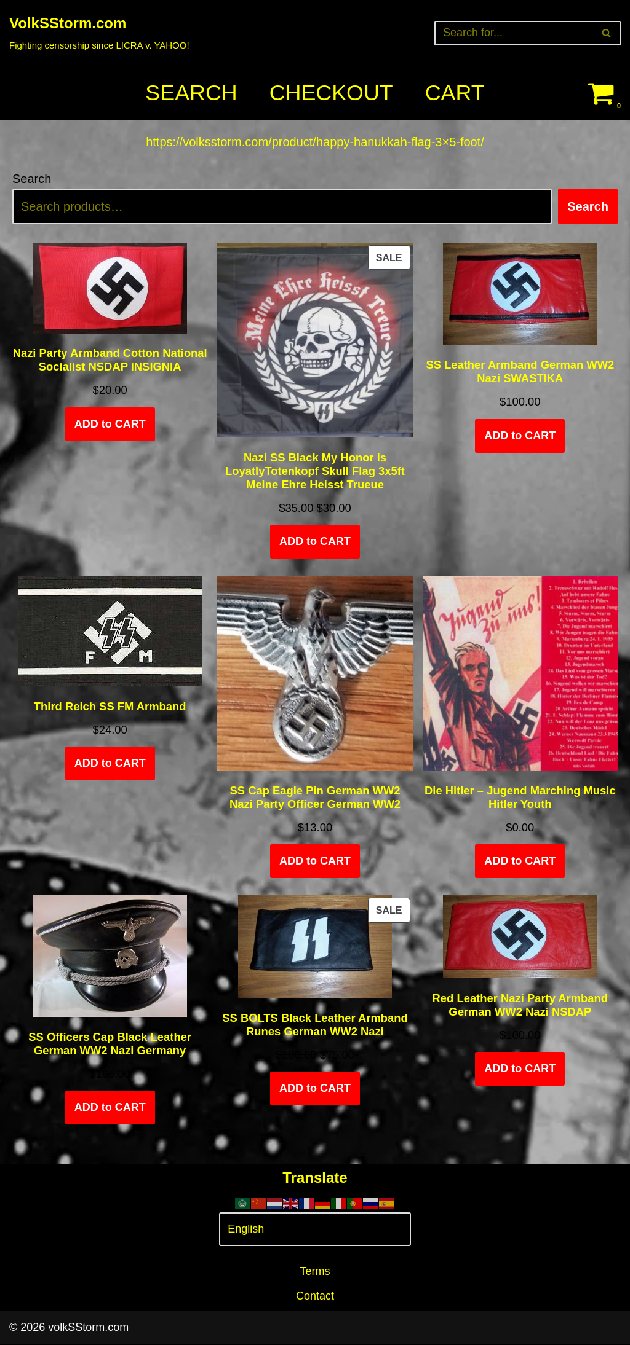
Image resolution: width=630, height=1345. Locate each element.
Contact (315, 1297)
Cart (455, 93)
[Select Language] (314, 1230)
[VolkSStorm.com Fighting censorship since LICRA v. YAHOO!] (99, 33)
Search (191, 93)
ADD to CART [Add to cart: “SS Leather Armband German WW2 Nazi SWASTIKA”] (520, 436)
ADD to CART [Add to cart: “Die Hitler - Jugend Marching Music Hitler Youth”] (520, 862)
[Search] (513, 33)
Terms (315, 1272)
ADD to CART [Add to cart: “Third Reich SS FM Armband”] (110, 764)
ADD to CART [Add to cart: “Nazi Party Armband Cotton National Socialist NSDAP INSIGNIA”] (110, 424)
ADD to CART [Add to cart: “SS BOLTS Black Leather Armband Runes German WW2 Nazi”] (315, 1089)
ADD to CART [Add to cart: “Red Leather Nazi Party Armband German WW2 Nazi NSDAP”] (520, 1070)
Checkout (331, 93)
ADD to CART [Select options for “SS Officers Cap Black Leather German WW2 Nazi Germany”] (110, 1108)
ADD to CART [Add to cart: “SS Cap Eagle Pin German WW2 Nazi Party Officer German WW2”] (315, 862)
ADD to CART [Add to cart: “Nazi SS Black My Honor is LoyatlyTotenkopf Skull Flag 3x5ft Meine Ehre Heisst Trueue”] (315, 542)
